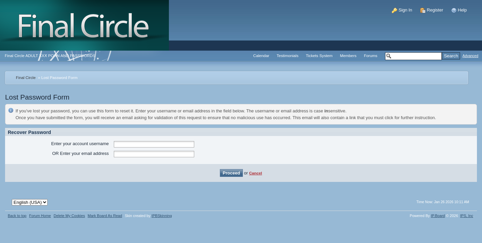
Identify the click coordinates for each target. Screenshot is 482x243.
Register (431, 9)
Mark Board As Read (104, 216)
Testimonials (287, 55)
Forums (370, 55)
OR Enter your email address (80, 153)
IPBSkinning (162, 216)
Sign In (402, 9)
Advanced (470, 56)
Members (348, 55)
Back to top (17, 216)
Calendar (261, 55)
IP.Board (438, 216)
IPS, (466, 216)
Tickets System (319, 55)
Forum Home (40, 216)
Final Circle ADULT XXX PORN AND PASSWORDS (50, 55)
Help (459, 9)
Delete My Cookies (69, 216)
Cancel (255, 173)
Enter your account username (80, 143)
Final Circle (25, 77)
